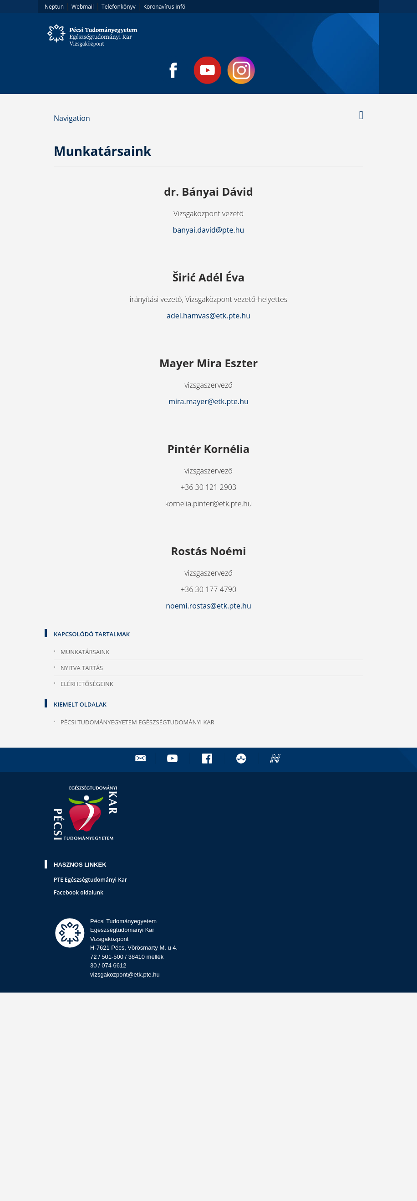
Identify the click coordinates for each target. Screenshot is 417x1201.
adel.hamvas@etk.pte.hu (208, 316)
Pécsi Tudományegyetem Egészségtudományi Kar (137, 722)
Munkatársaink (85, 652)
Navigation (72, 118)
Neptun (54, 6)
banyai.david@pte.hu (208, 230)
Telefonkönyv (119, 6)
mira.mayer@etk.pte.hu (208, 401)
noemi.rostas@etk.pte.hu (208, 606)
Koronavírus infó (164, 6)
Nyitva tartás (82, 668)
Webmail (82, 6)
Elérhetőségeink (87, 684)
